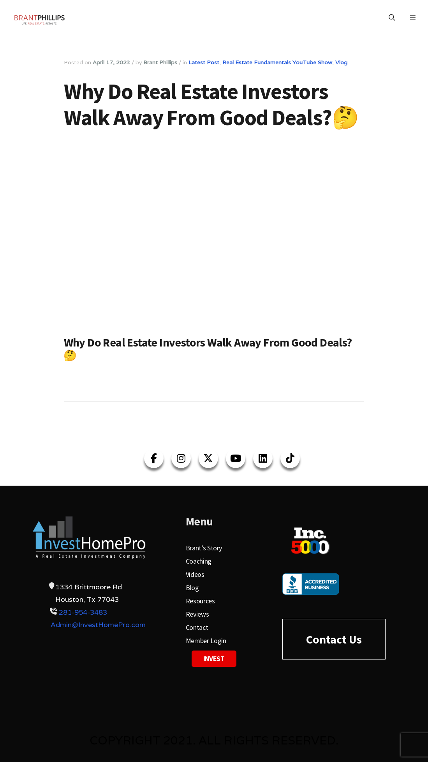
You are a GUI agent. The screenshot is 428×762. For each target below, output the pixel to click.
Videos (195, 574)
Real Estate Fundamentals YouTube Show (277, 62)
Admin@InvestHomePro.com (98, 624)
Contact (197, 627)
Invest (214, 658)
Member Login (206, 640)
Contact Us (334, 639)
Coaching (198, 561)
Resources (200, 600)
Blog (192, 587)
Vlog (341, 62)
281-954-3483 (83, 612)
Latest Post (203, 62)
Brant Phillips (160, 62)
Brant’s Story (204, 547)
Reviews (197, 614)
